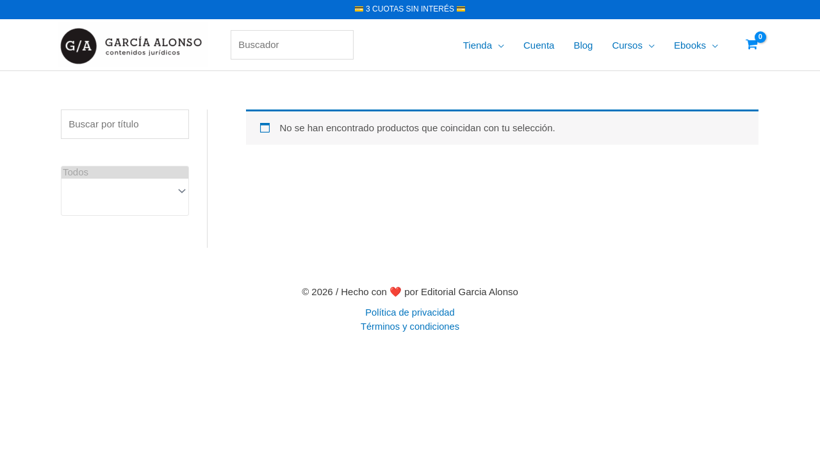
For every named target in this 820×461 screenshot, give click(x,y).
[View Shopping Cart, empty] (751, 45)
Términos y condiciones (410, 326)
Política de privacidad (409, 312)
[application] (498, 45)
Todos (125, 172)
